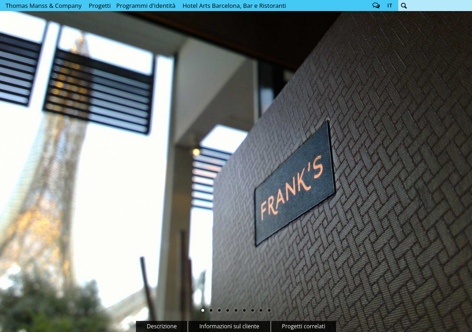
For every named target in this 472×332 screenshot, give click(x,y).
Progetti (99, 5)
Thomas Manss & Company (44, 5)
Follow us (376, 5)
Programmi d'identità (145, 5)
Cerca (403, 5)
